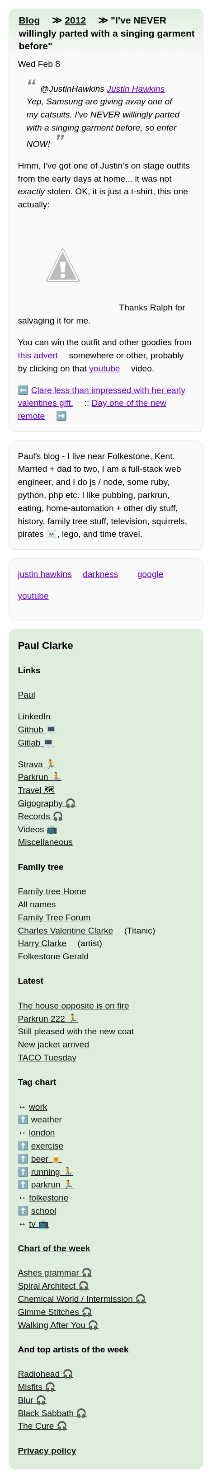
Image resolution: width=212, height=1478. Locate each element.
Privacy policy (47, 1450)
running (45, 1172)
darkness (100, 574)
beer (39, 1159)
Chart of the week (54, 1248)
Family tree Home (52, 891)
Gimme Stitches (48, 1312)
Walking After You (51, 1325)
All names (37, 904)
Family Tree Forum (54, 917)
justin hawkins (44, 574)
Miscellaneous (45, 842)
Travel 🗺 (36, 790)
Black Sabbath (46, 1413)
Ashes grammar (48, 1272)
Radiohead (39, 1374)
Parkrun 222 (41, 1018)
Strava (30, 764)
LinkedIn (34, 716)
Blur (25, 1400)
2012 (75, 20)
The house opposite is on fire (73, 1005)
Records (34, 816)
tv (32, 1224)
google (150, 574)
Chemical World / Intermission (75, 1299)
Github (30, 729)
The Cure (36, 1426)
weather (46, 1119)
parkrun (46, 1184)
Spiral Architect (46, 1285)
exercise (47, 1145)
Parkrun (33, 777)
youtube (104, 368)
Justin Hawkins (136, 89)
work (38, 1107)
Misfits (30, 1387)
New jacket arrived (53, 1044)
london (42, 1132)
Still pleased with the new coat (76, 1031)
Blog (29, 20)
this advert (38, 355)
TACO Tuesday (47, 1057)
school (43, 1210)
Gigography (40, 803)
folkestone (48, 1197)
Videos (31, 829)
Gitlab (29, 742)
